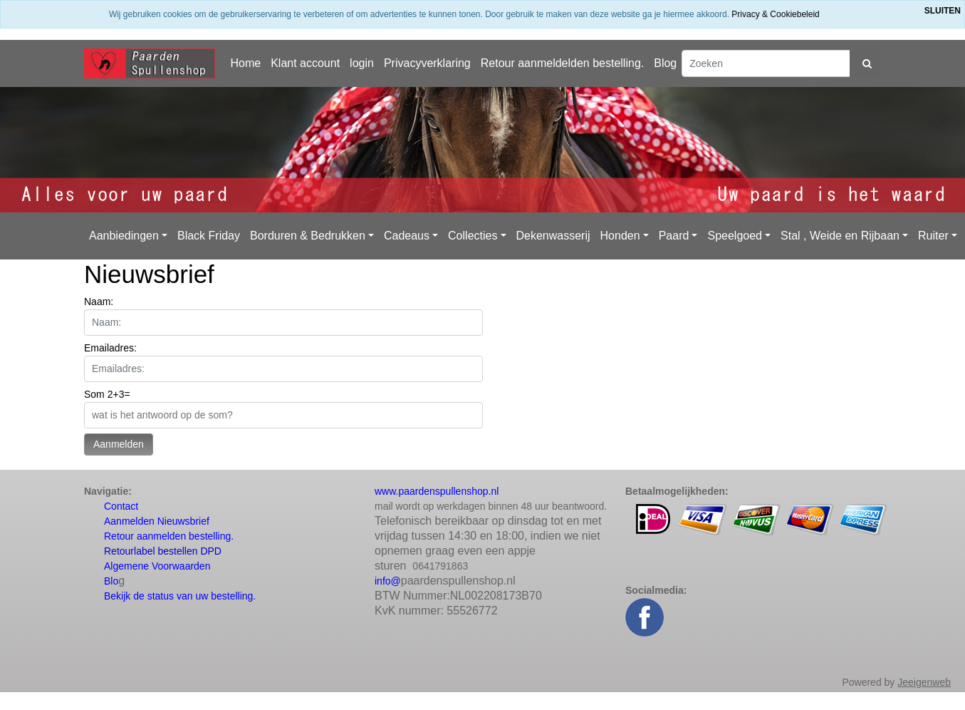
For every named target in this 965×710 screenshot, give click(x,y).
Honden (620, 236)
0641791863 (440, 566)
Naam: (98, 301)
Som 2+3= (107, 394)
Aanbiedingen (124, 236)
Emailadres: (110, 348)
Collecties (472, 236)
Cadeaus (406, 236)
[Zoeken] (766, 63)
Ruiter (933, 236)
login (362, 63)
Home (245, 63)
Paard (674, 236)
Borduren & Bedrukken (307, 236)
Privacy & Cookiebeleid (775, 14)
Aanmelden (118, 444)
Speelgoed (734, 236)
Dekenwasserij (553, 236)
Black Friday (208, 236)
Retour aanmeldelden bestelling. (562, 63)
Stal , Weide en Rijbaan (840, 236)
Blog (665, 63)
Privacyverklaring (427, 63)
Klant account (305, 63)
